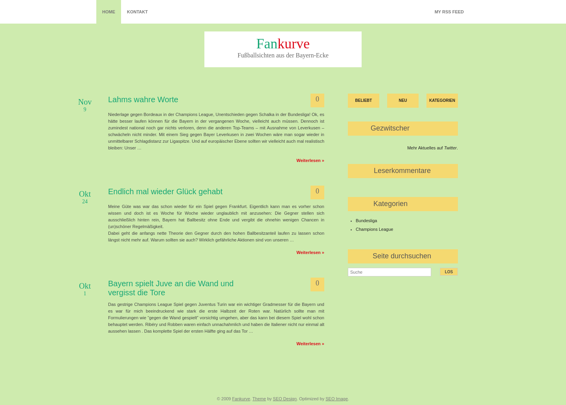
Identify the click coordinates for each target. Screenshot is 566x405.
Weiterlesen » (310, 160)
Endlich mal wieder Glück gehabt (165, 191)
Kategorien (442, 100)
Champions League (374, 229)
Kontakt (137, 11)
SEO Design (285, 398)
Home (108, 11)
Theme (259, 398)
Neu (403, 100)
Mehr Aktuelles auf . (432, 147)
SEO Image (336, 398)
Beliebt (363, 100)
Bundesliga (366, 220)
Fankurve (241, 398)
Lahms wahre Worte (143, 99)
